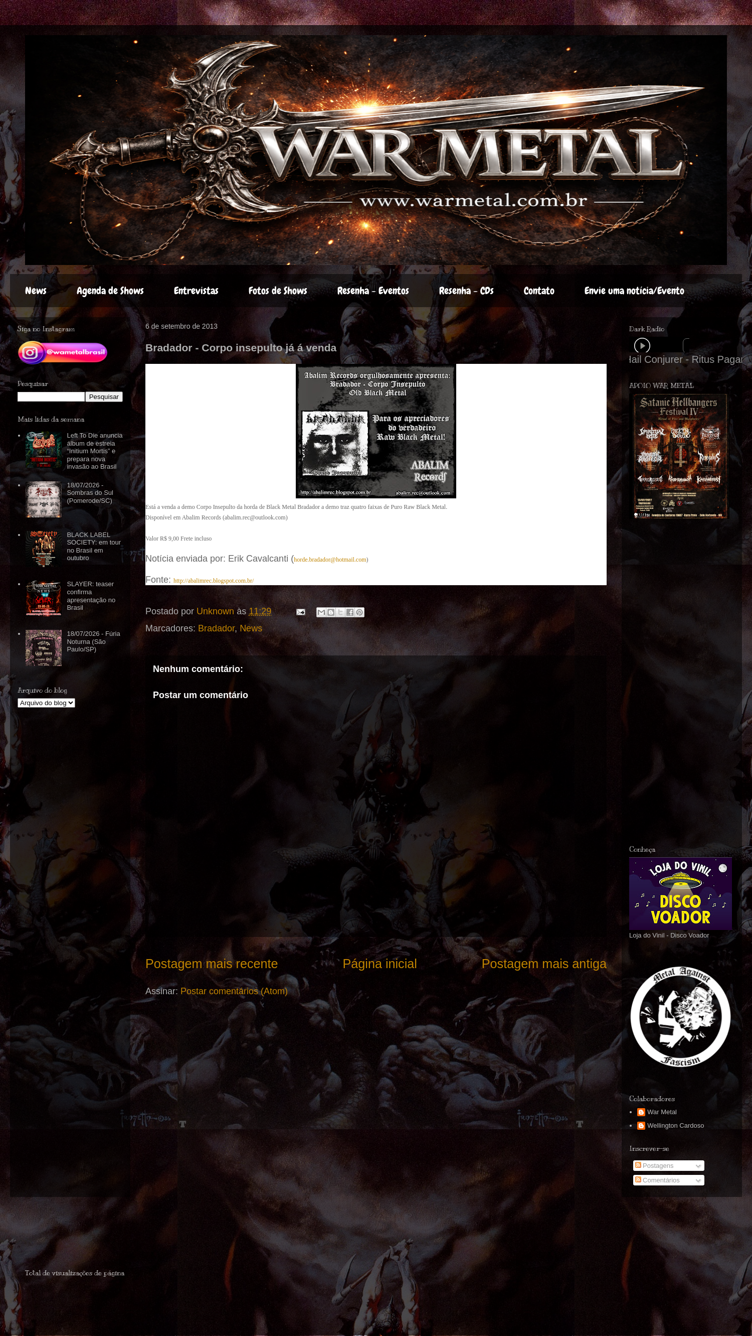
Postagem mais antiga (544, 964)
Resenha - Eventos (373, 290)
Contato (539, 290)
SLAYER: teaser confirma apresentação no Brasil (91, 595)
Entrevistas (196, 290)
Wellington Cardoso (675, 1125)
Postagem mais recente (211, 964)
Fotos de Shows (278, 290)
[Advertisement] (675, 682)
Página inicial (379, 964)
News (36, 290)
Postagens (654, 1165)
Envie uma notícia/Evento (634, 290)
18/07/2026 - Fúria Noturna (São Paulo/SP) (93, 641)
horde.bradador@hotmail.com (330, 559)
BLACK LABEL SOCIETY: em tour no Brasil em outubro (94, 546)
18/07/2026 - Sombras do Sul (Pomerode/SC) (90, 492)
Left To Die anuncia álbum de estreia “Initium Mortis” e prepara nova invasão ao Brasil (94, 451)
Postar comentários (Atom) (234, 991)
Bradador (216, 628)
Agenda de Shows (110, 290)
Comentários (657, 1180)
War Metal (662, 1112)
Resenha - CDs (466, 290)
